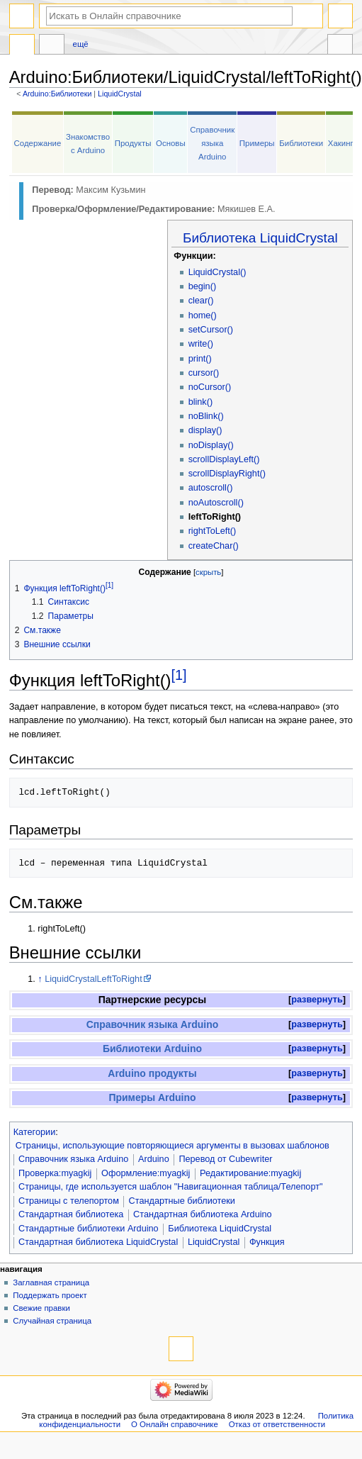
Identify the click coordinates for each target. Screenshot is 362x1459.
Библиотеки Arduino (152, 1048)
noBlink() (206, 416)
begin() (202, 286)
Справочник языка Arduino (212, 143)
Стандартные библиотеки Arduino (88, 1229)
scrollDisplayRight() (227, 474)
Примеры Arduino (152, 1097)
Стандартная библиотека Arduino (202, 1214)
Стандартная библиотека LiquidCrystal (98, 1242)
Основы (171, 143)
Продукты (133, 143)
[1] (179, 675)
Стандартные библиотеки (182, 1201)
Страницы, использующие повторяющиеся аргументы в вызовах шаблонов (172, 1146)
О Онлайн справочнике (174, 1424)
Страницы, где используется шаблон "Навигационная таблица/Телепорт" (170, 1187)
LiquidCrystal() (217, 272)
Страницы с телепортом (68, 1201)
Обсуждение (52, 46)
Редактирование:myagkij (250, 1173)
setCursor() (210, 330)
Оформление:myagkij (145, 1173)
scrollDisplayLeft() (224, 459)
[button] (317, 1000)
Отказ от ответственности (277, 1424)
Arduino (153, 1159)
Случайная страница (52, 1321)
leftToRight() (214, 517)
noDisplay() (211, 445)
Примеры (257, 143)
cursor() (204, 373)
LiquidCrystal (120, 93)
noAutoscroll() (216, 503)
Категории (34, 1132)
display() (205, 430)
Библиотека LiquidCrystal (260, 237)
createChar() (213, 546)
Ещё (81, 44)
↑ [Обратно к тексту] (40, 979)
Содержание (38, 143)
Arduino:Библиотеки (57, 93)
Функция (267, 1242)
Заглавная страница (51, 1282)
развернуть (317, 1000)
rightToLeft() (212, 531)
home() (202, 315)
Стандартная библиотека (70, 1214)
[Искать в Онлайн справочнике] (169, 16)
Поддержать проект (49, 1295)
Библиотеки (301, 143)
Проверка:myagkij (54, 1173)
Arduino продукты (152, 1073)
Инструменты (340, 46)
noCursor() (210, 387)
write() (200, 344)
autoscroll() (210, 488)
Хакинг (340, 143)
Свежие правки (41, 1308)
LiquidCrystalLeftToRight (93, 979)
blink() (200, 402)
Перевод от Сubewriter (225, 1159)
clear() (201, 301)
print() (200, 359)
